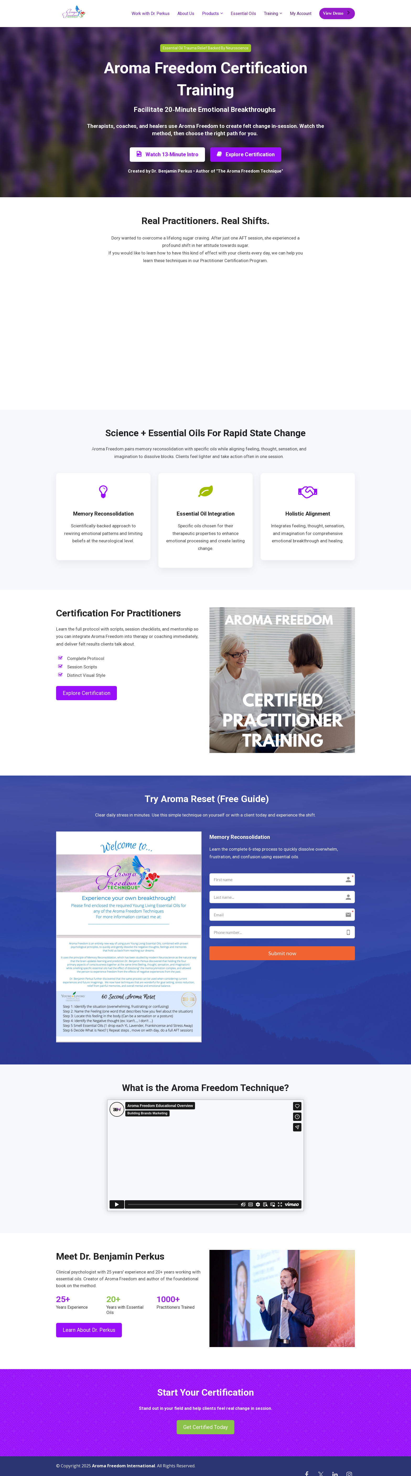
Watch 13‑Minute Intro (167, 154)
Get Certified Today (205, 1427)
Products (210, 13)
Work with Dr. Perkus (151, 13)
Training (271, 13)
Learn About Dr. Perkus (89, 1330)
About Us (185, 13)
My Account (300, 13)
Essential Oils (243, 13)
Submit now (282, 953)
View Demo (336, 13)
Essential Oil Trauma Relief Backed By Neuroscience (205, 48)
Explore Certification (246, 154)
